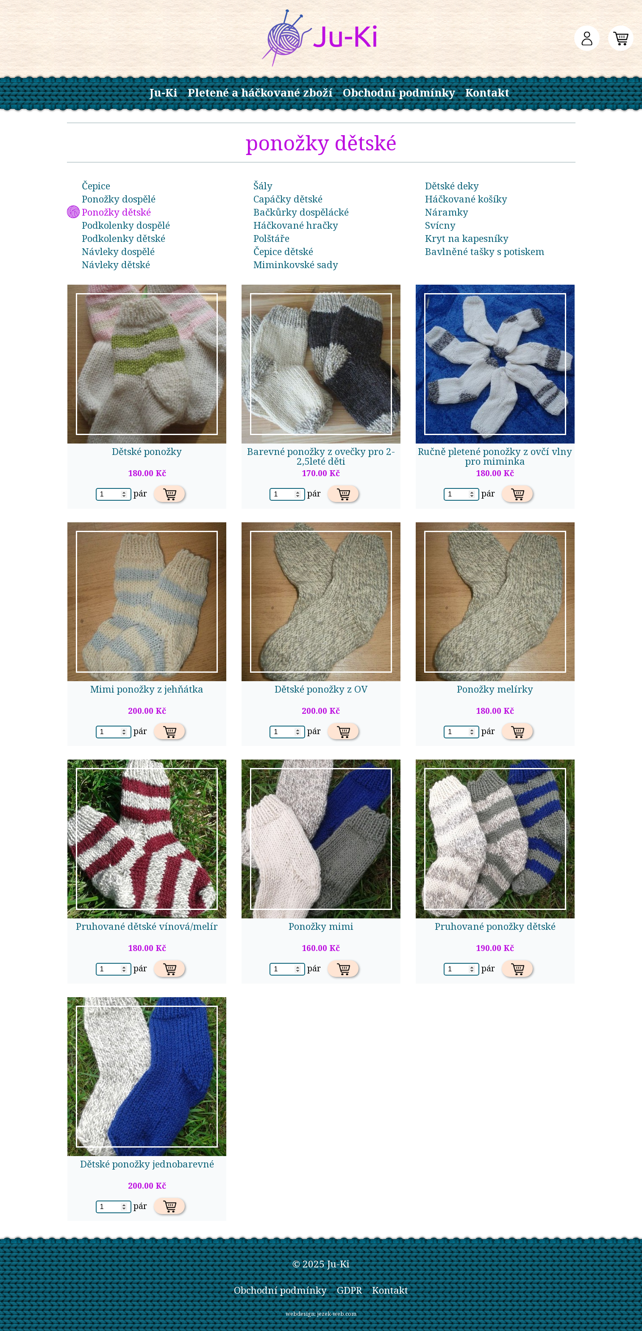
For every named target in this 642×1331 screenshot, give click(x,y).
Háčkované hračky (295, 225)
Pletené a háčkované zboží (260, 92)
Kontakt (487, 92)
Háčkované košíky (466, 198)
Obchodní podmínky (399, 92)
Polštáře (271, 238)
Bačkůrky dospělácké (301, 212)
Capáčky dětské (287, 198)
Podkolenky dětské (123, 238)
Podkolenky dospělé (126, 225)
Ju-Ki (164, 92)
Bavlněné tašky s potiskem (485, 251)
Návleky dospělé (118, 251)
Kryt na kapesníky (467, 238)
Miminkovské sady (295, 264)
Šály (262, 185)
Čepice (96, 185)
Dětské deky (452, 185)
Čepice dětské (283, 251)
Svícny (440, 225)
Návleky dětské (116, 264)
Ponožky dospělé (119, 198)
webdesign (300, 1313)
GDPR (349, 1290)
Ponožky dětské (116, 212)
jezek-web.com (336, 1313)
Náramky (446, 212)
